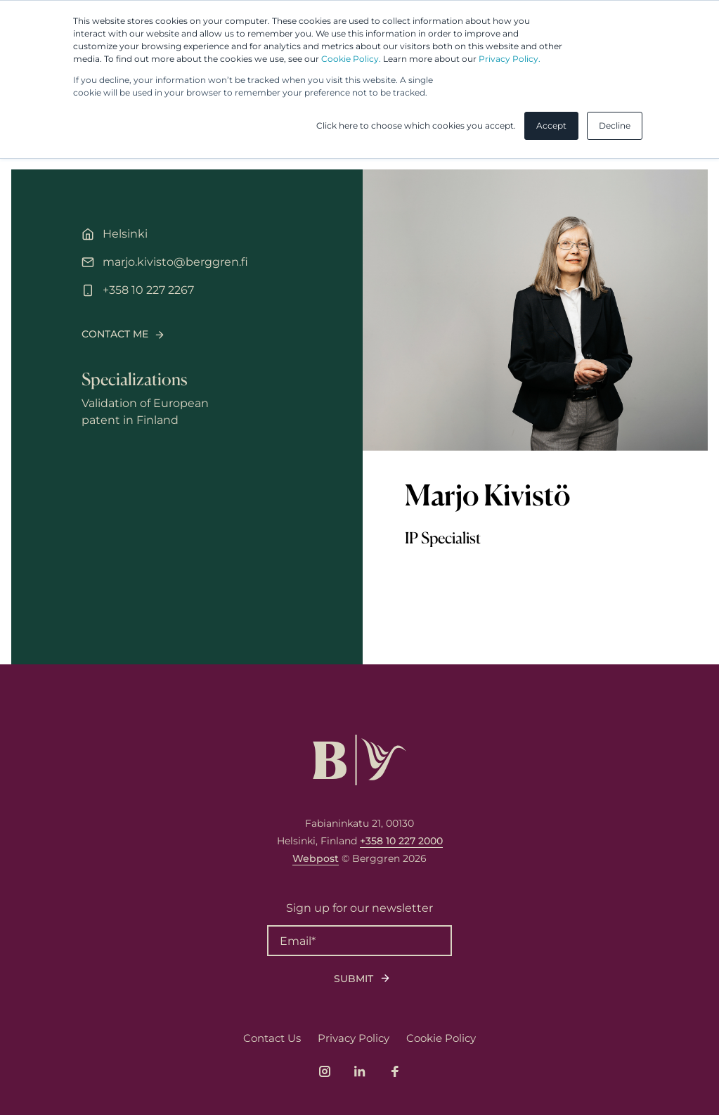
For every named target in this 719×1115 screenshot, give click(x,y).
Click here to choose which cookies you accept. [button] (416, 125)
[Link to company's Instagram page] (325, 1071)
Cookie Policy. (351, 58)
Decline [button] (614, 125)
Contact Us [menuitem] (272, 1038)
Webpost (315, 858)
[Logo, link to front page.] (359, 760)
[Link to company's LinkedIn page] (360, 1071)
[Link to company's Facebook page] (395, 1071)
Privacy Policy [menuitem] (353, 1038)
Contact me (115, 334)
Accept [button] (551, 125)
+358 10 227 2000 (401, 840)
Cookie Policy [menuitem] (441, 1038)
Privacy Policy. (509, 58)
